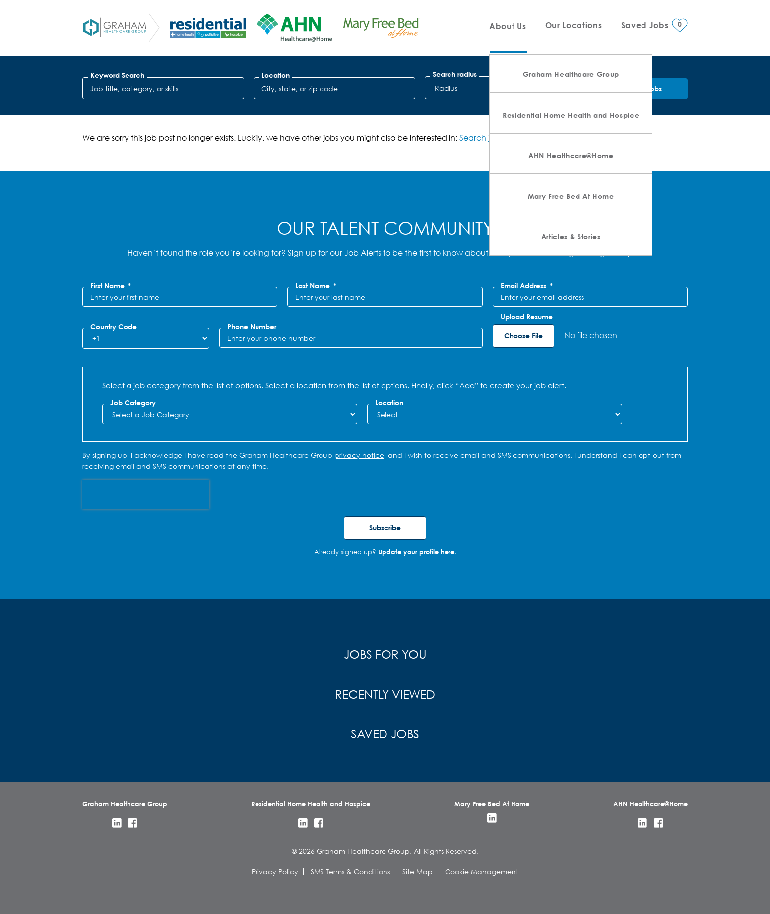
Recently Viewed (385, 693)
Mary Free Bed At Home (571, 196)
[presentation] (145, 494)
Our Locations (573, 25)
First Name (110, 286)
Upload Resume (527, 317)
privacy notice (359, 455)
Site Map (417, 871)
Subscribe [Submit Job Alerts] (385, 527)
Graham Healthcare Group (571, 74)
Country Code (113, 327)
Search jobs (481, 137)
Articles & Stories (571, 236)
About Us (507, 26)
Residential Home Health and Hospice (571, 115)
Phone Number (251, 327)
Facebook (132, 823)
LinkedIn (117, 823)
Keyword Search (117, 75)
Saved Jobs (385, 733)
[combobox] (334, 88)
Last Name (315, 286)
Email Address (527, 286)
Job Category (133, 403)
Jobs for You (385, 653)
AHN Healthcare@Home (571, 155)
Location (275, 75)
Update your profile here (416, 552)
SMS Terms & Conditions (350, 871)
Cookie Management (481, 871)
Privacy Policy (275, 871)
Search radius (455, 74)
